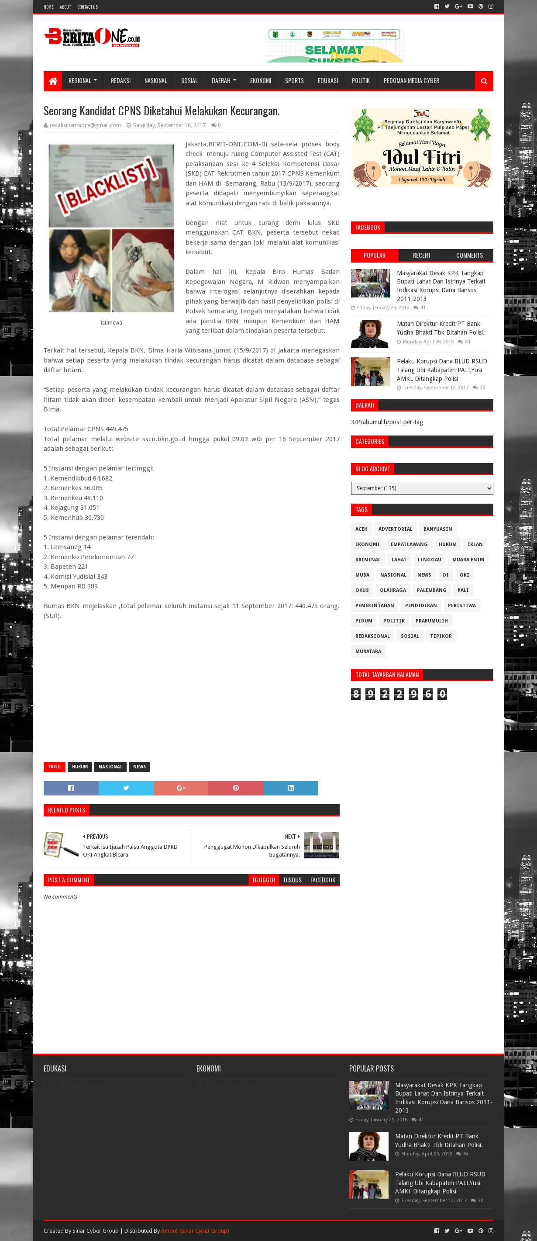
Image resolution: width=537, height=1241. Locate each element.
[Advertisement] (192, 692)
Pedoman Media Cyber (411, 80)
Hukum (80, 766)
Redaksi (121, 80)
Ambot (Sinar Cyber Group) (195, 1230)
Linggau (429, 560)
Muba (362, 575)
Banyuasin (437, 529)
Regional (80, 80)
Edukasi (328, 80)
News (139, 766)
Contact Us (87, 6)
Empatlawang (409, 544)
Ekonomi (260, 80)
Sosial (189, 80)
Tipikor (441, 636)
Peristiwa (462, 605)
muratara (368, 651)
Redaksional (372, 636)
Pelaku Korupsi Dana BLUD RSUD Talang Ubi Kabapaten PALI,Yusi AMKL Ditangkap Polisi (442, 370)
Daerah (221, 80)
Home (48, 6)
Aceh (361, 529)
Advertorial (396, 529)
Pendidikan (421, 605)
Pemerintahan (374, 605)
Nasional (156, 80)
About (65, 6)
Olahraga (393, 590)
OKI (464, 575)
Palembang (432, 590)
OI (445, 575)
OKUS (362, 590)
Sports (294, 80)
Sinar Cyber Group (95, 1230)
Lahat (399, 560)
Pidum (363, 621)
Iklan (475, 544)
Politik (361, 80)
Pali (463, 590)
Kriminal (368, 560)
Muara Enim (468, 560)
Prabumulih (432, 621)
